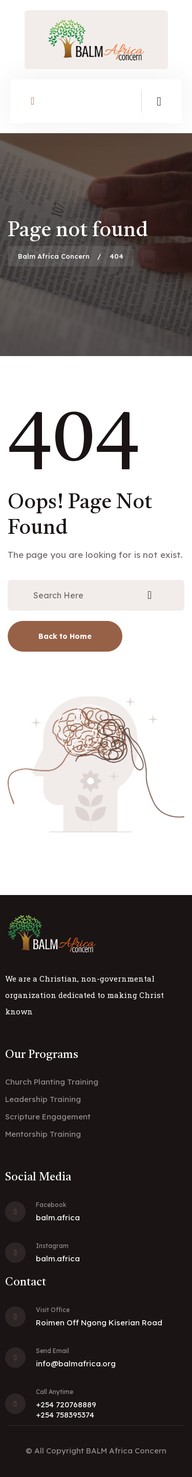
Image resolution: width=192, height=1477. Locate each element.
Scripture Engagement (48, 1116)
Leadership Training (43, 1099)
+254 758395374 (65, 1415)
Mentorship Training (43, 1134)
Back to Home (65, 636)
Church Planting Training (51, 1082)
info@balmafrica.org (76, 1363)
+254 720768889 (66, 1404)
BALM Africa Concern (126, 1450)
